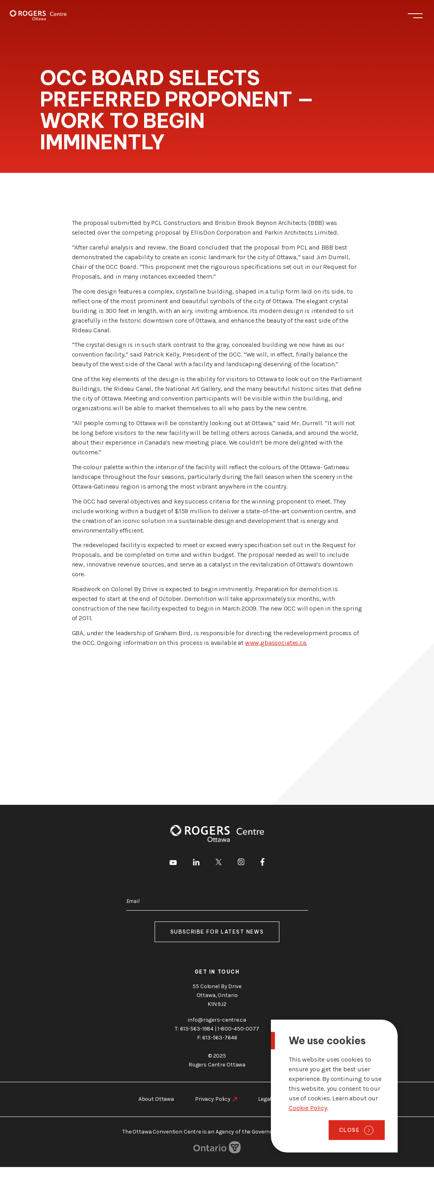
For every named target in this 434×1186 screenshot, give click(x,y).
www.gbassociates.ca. (276, 643)
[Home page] (38, 15)
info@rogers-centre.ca (217, 1019)
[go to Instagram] (241, 863)
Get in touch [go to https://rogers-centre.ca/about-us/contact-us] (217, 972)
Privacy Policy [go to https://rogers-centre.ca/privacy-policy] (213, 1099)
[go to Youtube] (173, 863)
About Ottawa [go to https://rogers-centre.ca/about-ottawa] (156, 1099)
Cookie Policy (308, 1108)
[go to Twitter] (219, 863)
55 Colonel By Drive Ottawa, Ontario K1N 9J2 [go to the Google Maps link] (217, 995)
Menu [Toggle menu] (415, 15)
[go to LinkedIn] (196, 863)
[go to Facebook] (262, 863)
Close (349, 1130)
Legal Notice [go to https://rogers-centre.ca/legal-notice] (273, 1099)
